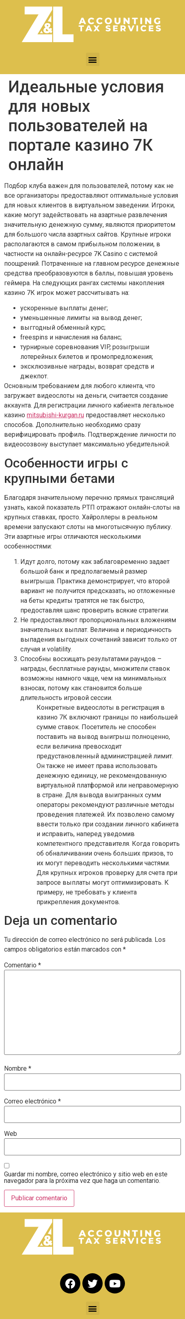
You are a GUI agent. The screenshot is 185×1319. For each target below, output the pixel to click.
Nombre (17, 1068)
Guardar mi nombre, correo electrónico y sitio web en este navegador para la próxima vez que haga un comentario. (86, 1177)
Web (10, 1134)
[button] (92, 59)
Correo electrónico (32, 1101)
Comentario (22, 965)
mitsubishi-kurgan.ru (55, 415)
